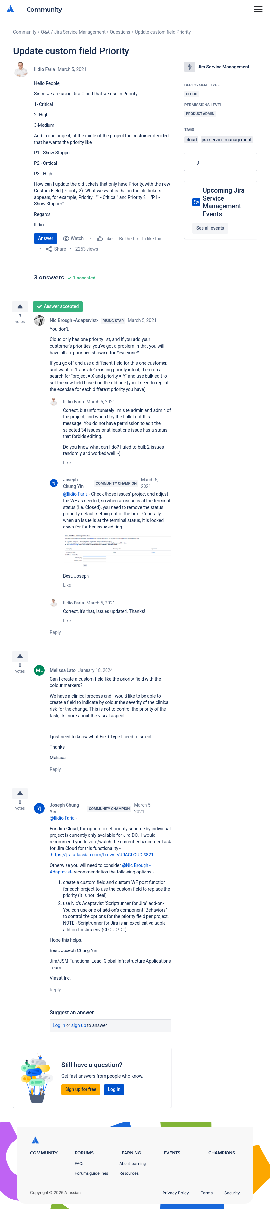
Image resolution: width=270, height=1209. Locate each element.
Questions (120, 32)
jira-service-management (227, 139)
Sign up (78, 1031)
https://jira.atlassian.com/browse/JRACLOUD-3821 (102, 861)
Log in (59, 1031)
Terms (207, 1192)
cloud (191, 139)
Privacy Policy (176, 1192)
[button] (117, 552)
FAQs (79, 1163)
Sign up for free (80, 1095)
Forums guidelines (91, 1173)
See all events (210, 228)
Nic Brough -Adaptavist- (74, 322)
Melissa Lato (63, 674)
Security (232, 1192)
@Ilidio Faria (75, 496)
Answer (45, 238)
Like (67, 464)
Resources (129, 1173)
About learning (132, 1163)
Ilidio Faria (44, 69)
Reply (55, 634)
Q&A (45, 32)
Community (44, 9)
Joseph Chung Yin (73, 485)
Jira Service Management (80, 32)
